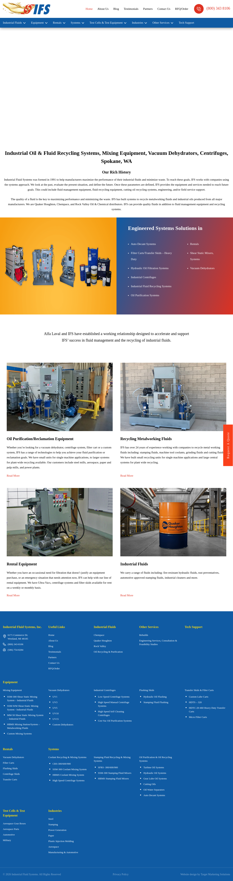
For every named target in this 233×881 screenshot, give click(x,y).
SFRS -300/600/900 (108, 767)
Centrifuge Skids (11, 773)
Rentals (57, 22)
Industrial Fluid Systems (25, 874)
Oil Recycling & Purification (108, 651)
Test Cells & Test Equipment (106, 22)
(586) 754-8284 (15, 649)
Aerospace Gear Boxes (14, 823)
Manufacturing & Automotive (63, 852)
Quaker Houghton (103, 640)
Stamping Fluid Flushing (155, 702)
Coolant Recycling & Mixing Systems (67, 757)
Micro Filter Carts (198, 717)
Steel (50, 818)
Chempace (99, 635)
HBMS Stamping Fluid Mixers (113, 778)
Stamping (53, 824)
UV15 (56, 719)
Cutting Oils (149, 784)
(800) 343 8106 (212, 9)
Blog (116, 8)
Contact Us (163, 8)
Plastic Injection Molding (61, 841)
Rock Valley (100, 646)
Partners (148, 8)
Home (89, 8)
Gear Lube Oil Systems (155, 778)
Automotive (9, 834)
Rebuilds (143, 635)
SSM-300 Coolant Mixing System (70, 769)
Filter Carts (8, 762)
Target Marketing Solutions (215, 874)
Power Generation (57, 830)
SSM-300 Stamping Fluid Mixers (114, 772)
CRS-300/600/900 (62, 763)
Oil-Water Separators (153, 789)
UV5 (55, 707)
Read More (13, 475)
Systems (75, 22)
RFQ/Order (181, 8)
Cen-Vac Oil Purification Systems (115, 720)
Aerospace (53, 846)
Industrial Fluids (12, 22)
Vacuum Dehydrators (58, 690)
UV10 (56, 713)
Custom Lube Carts (198, 696)
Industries (137, 22)
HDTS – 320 (195, 702)
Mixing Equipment (12, 690)
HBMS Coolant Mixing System (68, 774)
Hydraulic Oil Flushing (155, 696)
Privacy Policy (121, 874)
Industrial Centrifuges (105, 690)
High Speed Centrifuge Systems (68, 780)
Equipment (37, 22)
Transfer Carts (10, 779)
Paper (51, 835)
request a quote (228, 445)
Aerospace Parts (11, 829)
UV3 (55, 702)
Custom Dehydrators (63, 724)
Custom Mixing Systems (19, 733)
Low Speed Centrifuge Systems (114, 696)
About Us (103, 8)
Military (7, 840)
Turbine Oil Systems (153, 767)
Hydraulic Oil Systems (154, 772)
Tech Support (186, 22)
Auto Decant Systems (154, 795)
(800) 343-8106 (15, 644)
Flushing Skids (10, 768)
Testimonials (131, 8)
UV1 (55, 696)
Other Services (160, 22)
